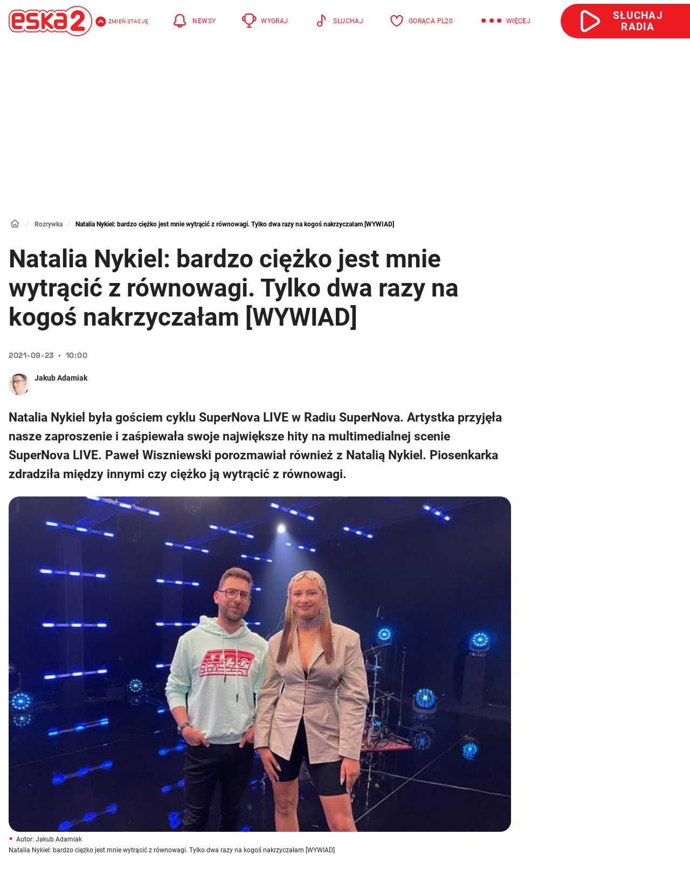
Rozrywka (48, 224)
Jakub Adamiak (60, 378)
